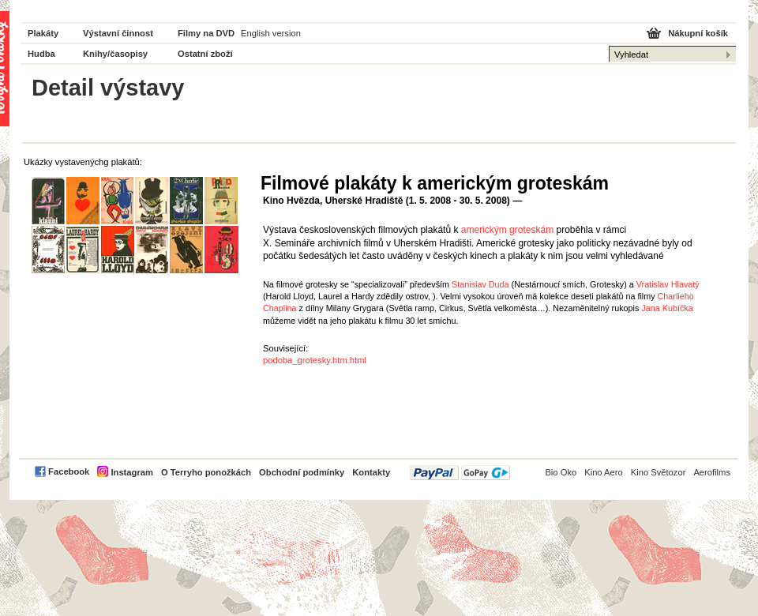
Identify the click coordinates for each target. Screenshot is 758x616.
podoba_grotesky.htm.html (314, 360)
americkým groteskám (507, 229)
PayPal (460, 472)
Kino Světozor (658, 472)
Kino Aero (603, 472)
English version (271, 33)
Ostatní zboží (205, 53)
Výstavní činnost (118, 33)
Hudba (41, 53)
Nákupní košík (698, 33)
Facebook (68, 471)
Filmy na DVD (206, 33)
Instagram (131, 472)
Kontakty (371, 472)
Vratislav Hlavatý (668, 284)
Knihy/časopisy (115, 53)
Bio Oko (560, 472)
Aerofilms (711, 472)
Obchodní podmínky (301, 472)
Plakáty (43, 33)
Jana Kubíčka (666, 308)
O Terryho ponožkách (206, 472)
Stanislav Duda (480, 284)
